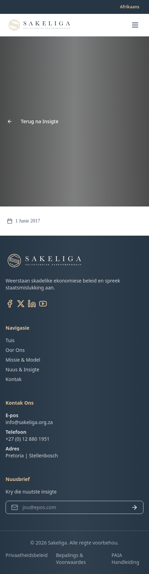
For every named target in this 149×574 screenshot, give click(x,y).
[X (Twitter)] (21, 303)
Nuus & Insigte (22, 369)
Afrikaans (129, 7)
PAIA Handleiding (125, 558)
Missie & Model (23, 359)
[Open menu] (135, 25)
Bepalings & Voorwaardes (71, 558)
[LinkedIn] (32, 303)
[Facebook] (10, 303)
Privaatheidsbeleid (26, 555)
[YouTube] (43, 303)
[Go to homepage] (39, 25)
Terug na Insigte (33, 121)
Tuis (10, 340)
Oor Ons (15, 350)
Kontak (13, 379)
